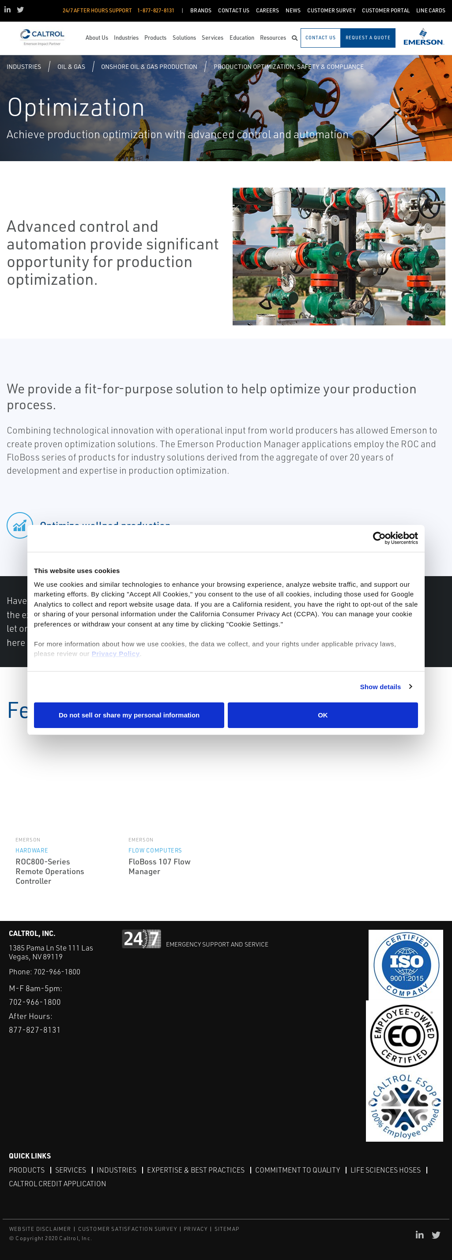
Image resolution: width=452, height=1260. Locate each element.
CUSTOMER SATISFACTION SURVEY (127, 1229)
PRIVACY (195, 1229)
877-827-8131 (35, 1029)
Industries (24, 66)
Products (27, 1170)
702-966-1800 (57, 971)
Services (70, 1170)
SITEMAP (227, 1229)
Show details (380, 686)
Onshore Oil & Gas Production (149, 66)
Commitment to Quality (297, 1170)
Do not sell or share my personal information (129, 715)
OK (323, 715)
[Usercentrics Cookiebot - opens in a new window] (379, 538)
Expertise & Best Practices (196, 1170)
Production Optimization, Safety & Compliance (289, 66)
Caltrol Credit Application (57, 1183)
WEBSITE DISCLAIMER (40, 1229)
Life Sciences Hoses (385, 1170)
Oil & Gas (71, 66)
